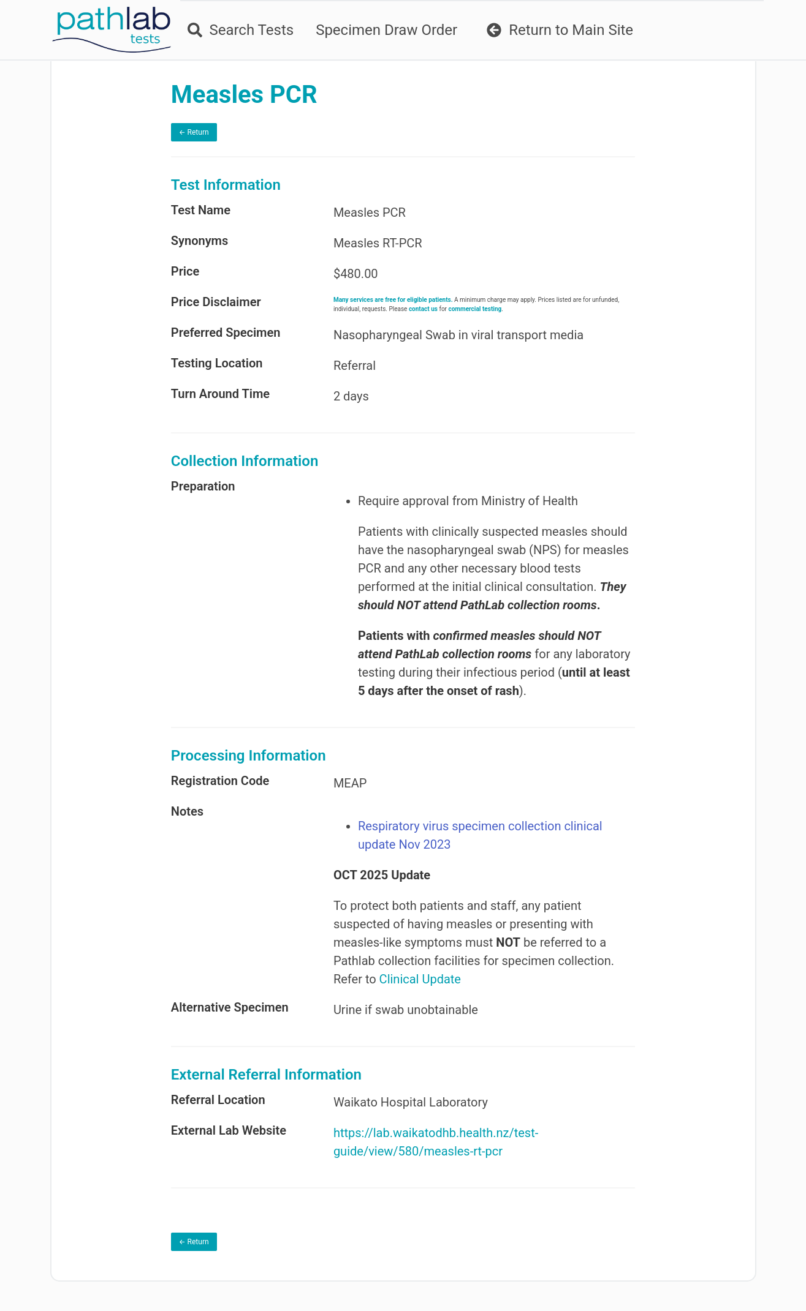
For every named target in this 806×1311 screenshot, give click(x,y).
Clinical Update (420, 979)
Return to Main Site (560, 30)
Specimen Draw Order (386, 30)
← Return (194, 132)
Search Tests (241, 30)
